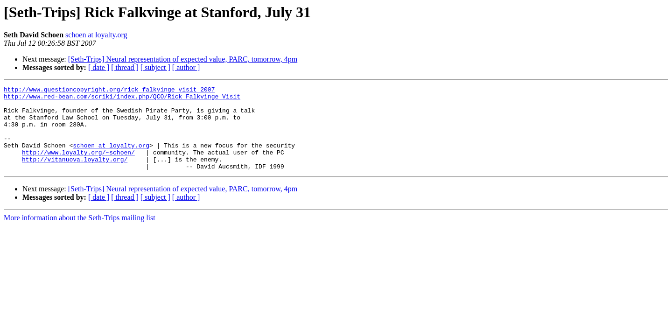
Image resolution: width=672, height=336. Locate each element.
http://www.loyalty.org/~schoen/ (78, 166)
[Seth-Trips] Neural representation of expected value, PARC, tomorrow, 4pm (182, 59)
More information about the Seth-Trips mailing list (79, 234)
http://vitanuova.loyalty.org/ (74, 174)
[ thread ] (125, 67)
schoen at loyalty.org (96, 35)
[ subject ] (155, 67)
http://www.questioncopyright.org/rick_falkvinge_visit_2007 (109, 90)
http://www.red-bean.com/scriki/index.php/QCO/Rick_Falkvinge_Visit (122, 99)
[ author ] (186, 67)
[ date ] (98, 67)
